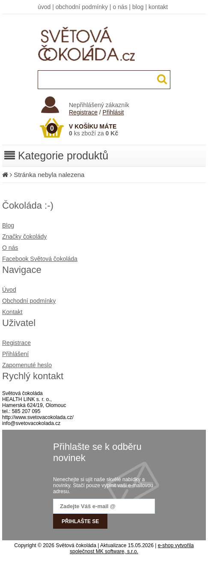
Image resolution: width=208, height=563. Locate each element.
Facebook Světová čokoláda (39, 258)
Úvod (9, 289)
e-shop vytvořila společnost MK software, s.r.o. (132, 548)
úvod (44, 6)
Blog (8, 225)
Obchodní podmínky (29, 300)
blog (137, 6)
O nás (10, 247)
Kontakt (12, 311)
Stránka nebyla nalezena (49, 174)
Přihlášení (15, 353)
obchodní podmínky (82, 6)
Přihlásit (113, 112)
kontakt (158, 6)
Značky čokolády (24, 236)
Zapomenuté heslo (27, 365)
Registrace (83, 112)
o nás (120, 6)
